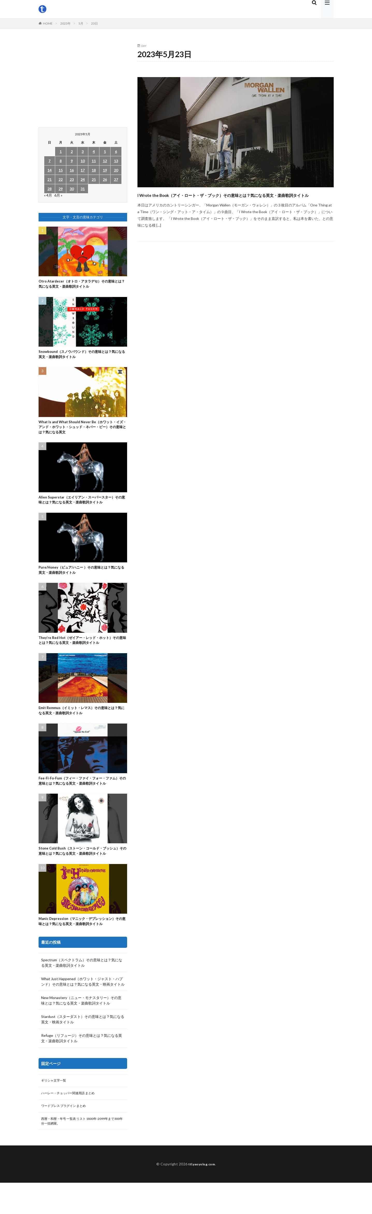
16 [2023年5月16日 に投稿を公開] (72, 170)
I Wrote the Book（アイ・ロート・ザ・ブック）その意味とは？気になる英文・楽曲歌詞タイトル (235, 199)
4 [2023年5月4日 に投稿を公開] (94, 151)
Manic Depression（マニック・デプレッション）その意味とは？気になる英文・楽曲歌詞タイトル (82, 948)
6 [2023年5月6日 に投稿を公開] (116, 151)
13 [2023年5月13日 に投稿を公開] (116, 161)
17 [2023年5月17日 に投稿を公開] (83, 170)
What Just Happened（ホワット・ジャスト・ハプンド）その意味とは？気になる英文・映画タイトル (83, 1009)
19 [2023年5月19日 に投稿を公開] (105, 170)
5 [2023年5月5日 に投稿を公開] (105, 151)
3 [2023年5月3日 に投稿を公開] (83, 151)
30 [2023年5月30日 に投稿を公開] (72, 189)
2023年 (65, 23)
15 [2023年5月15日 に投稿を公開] (61, 170)
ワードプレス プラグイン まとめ (67, 1135)
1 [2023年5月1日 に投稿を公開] (61, 151)
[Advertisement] (83, 80)
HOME (48, 23)
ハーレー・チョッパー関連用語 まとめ (72, 1122)
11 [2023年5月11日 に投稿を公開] (94, 161)
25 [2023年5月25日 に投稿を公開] (94, 179)
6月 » (58, 195)
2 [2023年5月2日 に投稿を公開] (72, 151)
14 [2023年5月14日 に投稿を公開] (49, 170)
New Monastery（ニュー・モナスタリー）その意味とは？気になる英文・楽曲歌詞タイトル (81, 1028)
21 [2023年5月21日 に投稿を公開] (49, 179)
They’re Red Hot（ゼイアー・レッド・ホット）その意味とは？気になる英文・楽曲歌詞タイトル (83, 649)
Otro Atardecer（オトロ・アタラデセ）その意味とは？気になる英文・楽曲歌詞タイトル (82, 284)
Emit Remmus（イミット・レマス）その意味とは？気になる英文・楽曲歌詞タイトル (80, 721)
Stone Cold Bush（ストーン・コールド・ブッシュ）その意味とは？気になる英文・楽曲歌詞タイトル (81, 873)
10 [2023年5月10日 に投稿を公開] (83, 161)
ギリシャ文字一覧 (55, 1108)
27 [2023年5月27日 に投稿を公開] (116, 179)
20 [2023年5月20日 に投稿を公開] (116, 170)
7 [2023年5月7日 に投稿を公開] (49, 161)
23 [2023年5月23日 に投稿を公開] (72, 179)
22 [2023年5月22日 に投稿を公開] (61, 179)
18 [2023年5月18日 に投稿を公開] (94, 170)
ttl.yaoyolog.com (201, 1195)
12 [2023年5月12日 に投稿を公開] (105, 161)
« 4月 (48, 195)
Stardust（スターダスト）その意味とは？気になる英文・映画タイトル (82, 1047)
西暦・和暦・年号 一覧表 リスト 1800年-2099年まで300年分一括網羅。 (82, 1151)
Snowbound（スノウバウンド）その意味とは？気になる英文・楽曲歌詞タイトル (82, 356)
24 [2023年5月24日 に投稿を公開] (83, 179)
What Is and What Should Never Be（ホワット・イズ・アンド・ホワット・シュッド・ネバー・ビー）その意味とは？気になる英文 (82, 431)
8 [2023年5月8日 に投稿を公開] (61, 161)
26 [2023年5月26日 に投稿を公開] (105, 179)
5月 (80, 23)
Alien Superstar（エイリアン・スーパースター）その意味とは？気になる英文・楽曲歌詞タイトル (82, 506)
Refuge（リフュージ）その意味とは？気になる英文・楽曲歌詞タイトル (81, 1065)
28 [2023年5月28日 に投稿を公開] (49, 189)
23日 (94, 23)
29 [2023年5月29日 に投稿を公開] (61, 189)
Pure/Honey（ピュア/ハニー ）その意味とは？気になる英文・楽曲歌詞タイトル (82, 577)
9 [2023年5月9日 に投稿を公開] (72, 161)
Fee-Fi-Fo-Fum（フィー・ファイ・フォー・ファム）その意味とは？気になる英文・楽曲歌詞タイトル (81, 796)
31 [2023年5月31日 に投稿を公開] (83, 189)
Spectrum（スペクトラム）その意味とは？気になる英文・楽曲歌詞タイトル (81, 990)
